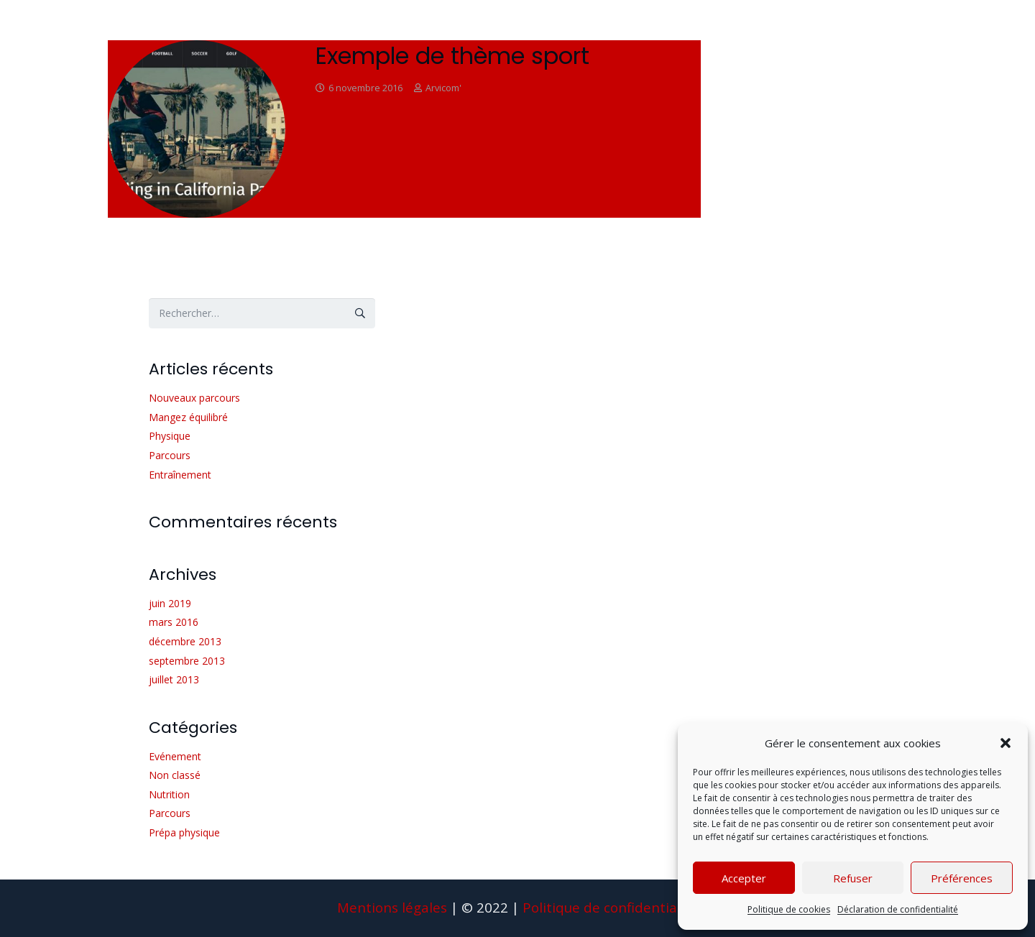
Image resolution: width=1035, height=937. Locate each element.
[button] (1005, 743)
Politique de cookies (789, 909)
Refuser (853, 878)
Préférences (962, 878)
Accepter (744, 878)
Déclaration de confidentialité (897, 909)
